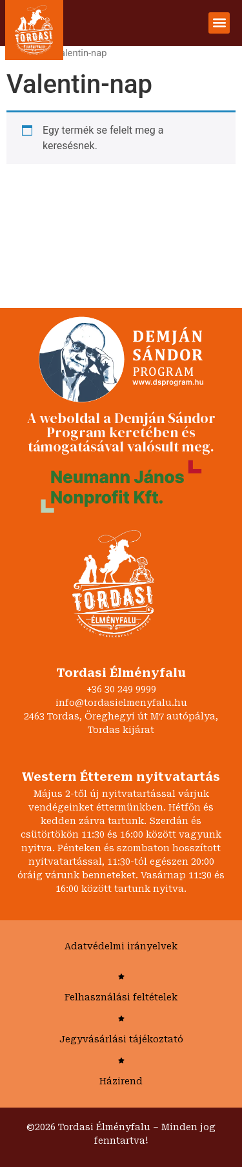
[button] (219, 23)
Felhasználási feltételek (121, 997)
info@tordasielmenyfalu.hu (121, 702)
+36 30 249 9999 (121, 689)
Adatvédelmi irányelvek (121, 946)
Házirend (121, 1081)
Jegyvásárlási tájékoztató (121, 1039)
